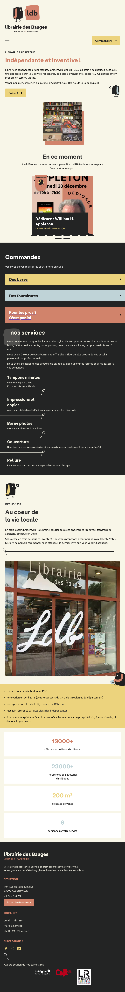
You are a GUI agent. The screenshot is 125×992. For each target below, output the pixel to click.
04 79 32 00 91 (12, 895)
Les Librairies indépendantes (50, 710)
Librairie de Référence (53, 703)
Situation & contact (19, 902)
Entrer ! (15, 92)
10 (66, 238)
